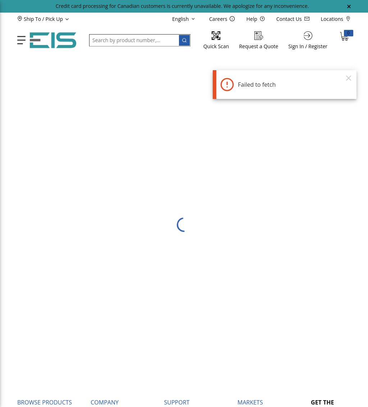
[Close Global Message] (349, 6)
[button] (55, 18)
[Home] (53, 40)
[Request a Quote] (258, 40)
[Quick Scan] (216, 40)
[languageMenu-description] (185, 18)
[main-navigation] (21, 40)
